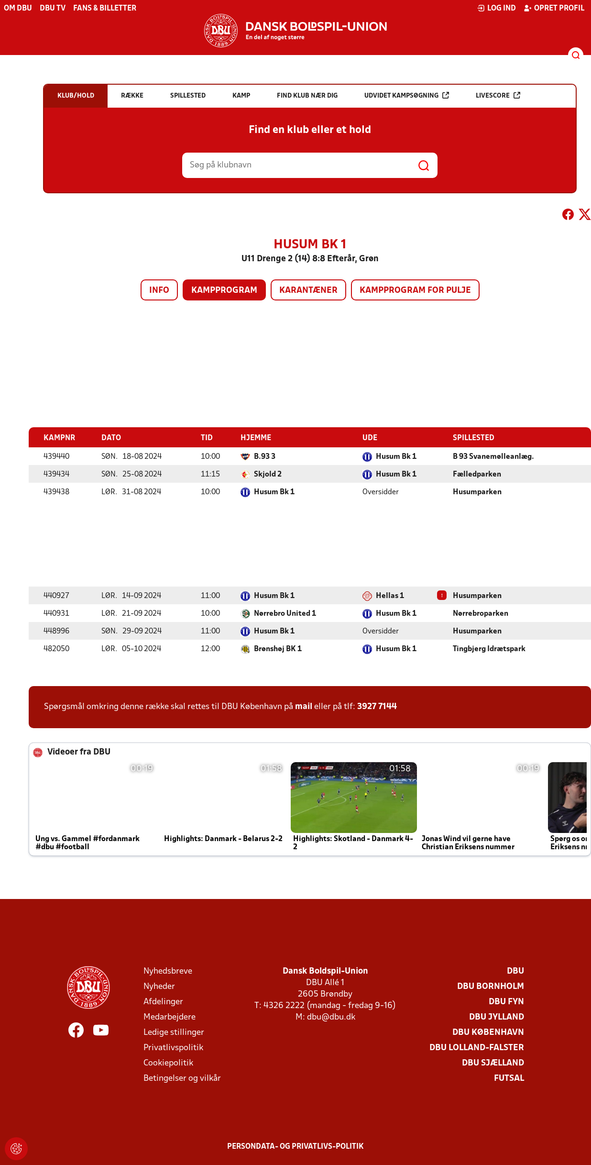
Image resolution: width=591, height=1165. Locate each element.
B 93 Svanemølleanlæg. (493, 456)
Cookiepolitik (168, 1063)
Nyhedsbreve (167, 971)
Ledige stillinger (173, 1032)
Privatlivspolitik (173, 1047)
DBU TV (53, 8)
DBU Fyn (506, 1002)
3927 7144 (377, 706)
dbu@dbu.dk (331, 1017)
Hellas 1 (390, 595)
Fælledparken (477, 474)
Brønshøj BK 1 (278, 648)
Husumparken (477, 491)
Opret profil (554, 8)
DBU (515, 971)
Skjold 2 (268, 474)
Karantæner (308, 291)
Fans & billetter (104, 8)
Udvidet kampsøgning (406, 95)
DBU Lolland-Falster (476, 1047)
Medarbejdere (169, 1017)
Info (159, 291)
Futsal (509, 1078)
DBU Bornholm (490, 986)
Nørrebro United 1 (285, 613)
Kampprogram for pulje (415, 291)
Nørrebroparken (480, 613)
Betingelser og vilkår (182, 1078)
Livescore (498, 95)
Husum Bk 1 (396, 456)
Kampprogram (224, 291)
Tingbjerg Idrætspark (489, 648)
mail (303, 706)
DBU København (488, 1032)
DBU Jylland (496, 1017)
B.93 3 (264, 456)
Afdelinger (163, 1002)
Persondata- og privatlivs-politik (295, 1146)
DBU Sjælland (493, 1063)
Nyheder (159, 986)
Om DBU (18, 8)
